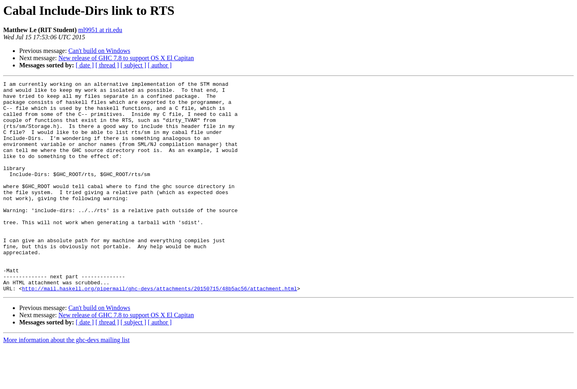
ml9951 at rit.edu (100, 29)
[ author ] (160, 65)
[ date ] (85, 65)
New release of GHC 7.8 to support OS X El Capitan (126, 58)
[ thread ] (107, 65)
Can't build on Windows (99, 50)
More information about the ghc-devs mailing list (66, 382)
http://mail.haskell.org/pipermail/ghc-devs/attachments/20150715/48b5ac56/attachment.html (159, 330)
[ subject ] (133, 65)
